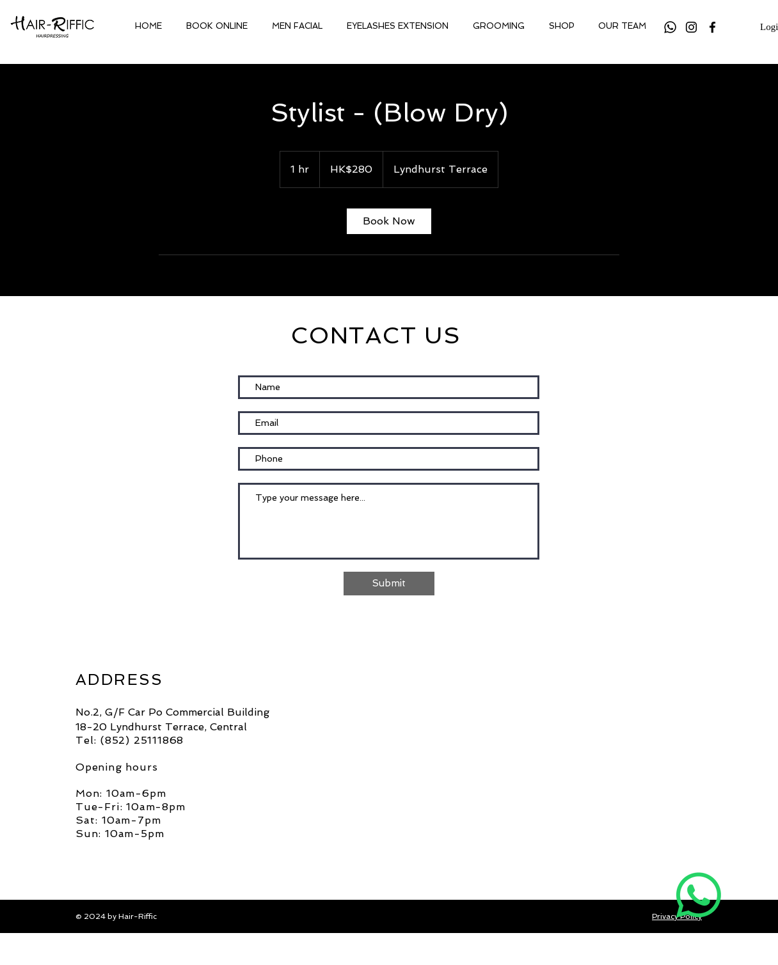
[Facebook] (712, 27)
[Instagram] (691, 27)
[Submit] (389, 583)
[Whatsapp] (670, 27)
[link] (389, 221)
